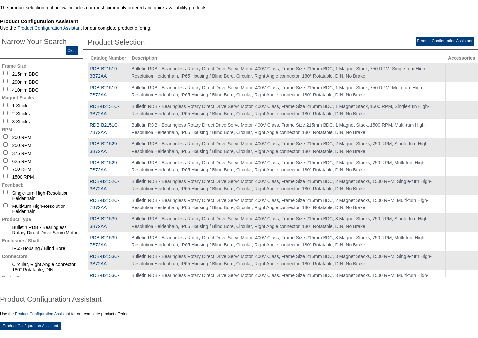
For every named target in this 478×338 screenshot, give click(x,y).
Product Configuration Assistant (49, 28)
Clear (72, 50)
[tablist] (239, 170)
